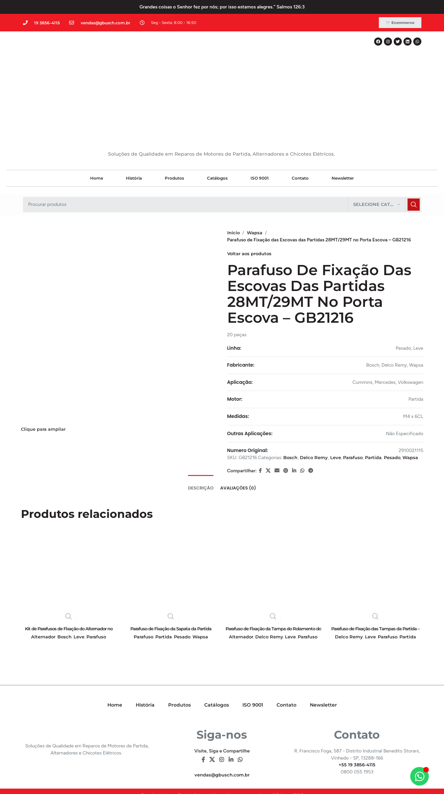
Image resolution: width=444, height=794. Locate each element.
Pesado (400, 400)
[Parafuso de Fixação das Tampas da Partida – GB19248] (375, 524)
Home (96, 120)
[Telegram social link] (310, 420)
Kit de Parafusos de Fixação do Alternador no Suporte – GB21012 (68, 582)
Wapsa (255, 175)
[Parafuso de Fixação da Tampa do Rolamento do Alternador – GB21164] (273, 524)
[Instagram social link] (221, 710)
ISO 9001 (260, 120)
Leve (338, 400)
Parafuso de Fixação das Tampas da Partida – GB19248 (376, 582)
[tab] (201, 434)
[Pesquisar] (222, 147)
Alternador (43, 587)
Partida (379, 400)
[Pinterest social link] (285, 420)
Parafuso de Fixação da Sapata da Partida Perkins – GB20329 (171, 582)
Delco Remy (316, 400)
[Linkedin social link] (294, 420)
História (134, 120)
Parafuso (357, 400)
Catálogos (217, 120)
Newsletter (343, 120)
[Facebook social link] (260, 420)
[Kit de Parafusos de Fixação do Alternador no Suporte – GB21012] (68, 524)
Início (233, 175)
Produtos (174, 120)
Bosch (290, 400)
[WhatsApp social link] (302, 420)
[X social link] (268, 420)
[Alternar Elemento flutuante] (419, 776)
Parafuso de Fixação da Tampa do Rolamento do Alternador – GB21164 (273, 582)
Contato (300, 120)
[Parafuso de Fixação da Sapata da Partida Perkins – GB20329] (171, 524)
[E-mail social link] (276, 420)
